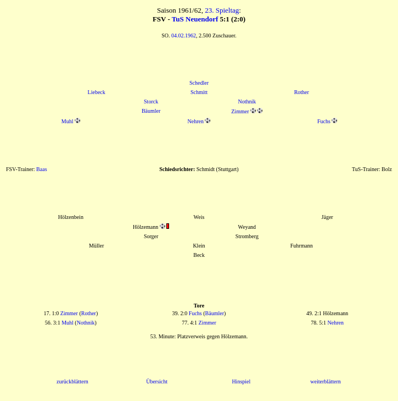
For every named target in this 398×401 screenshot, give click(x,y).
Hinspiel (241, 381)
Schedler (199, 83)
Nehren (196, 121)
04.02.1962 (183, 35)
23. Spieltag (222, 10)
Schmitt (199, 92)
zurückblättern (72, 381)
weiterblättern (325, 381)
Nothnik (247, 101)
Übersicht (156, 381)
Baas (41, 169)
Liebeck (96, 92)
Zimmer (240, 111)
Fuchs (323, 121)
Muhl (67, 121)
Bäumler (151, 111)
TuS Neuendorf (195, 19)
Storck (151, 101)
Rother (301, 92)
